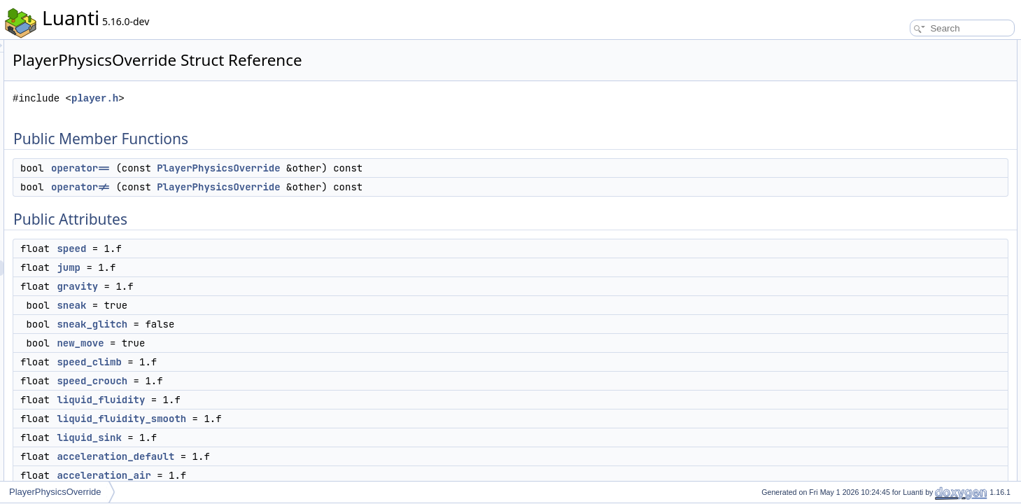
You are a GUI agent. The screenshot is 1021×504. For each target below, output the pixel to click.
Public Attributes (895, 94)
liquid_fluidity (276, 399)
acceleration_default (290, 456)
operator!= (255, 187)
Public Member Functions (912, 47)
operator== (255, 168)
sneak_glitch (267, 324)
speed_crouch (267, 380)
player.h (269, 98)
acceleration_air (278, 475)
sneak (246, 305)
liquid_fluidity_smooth (296, 418)
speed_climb (264, 362)
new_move (255, 343)
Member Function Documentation (927, 355)
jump (243, 267)
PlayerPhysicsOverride (393, 168)
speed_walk (898, 340)
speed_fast (896, 309)
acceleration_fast (908, 325)
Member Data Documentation (920, 402)
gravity (252, 286)
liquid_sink (264, 437)
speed (246, 248)
